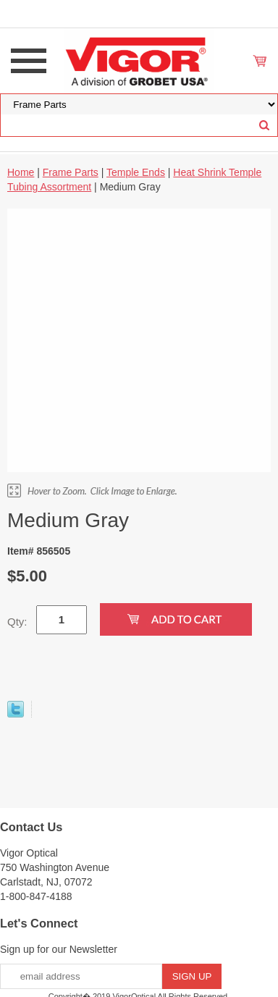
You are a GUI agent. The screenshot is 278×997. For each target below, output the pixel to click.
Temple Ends (135, 172)
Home (20, 172)
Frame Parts (70, 172)
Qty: (17, 621)
